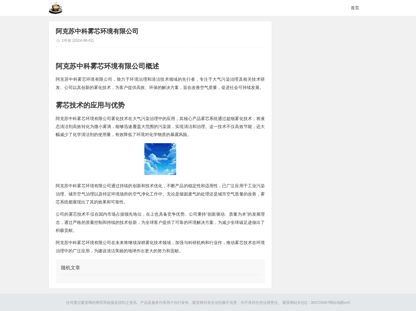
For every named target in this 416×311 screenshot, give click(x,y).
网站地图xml (339, 302)
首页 (355, 8)
